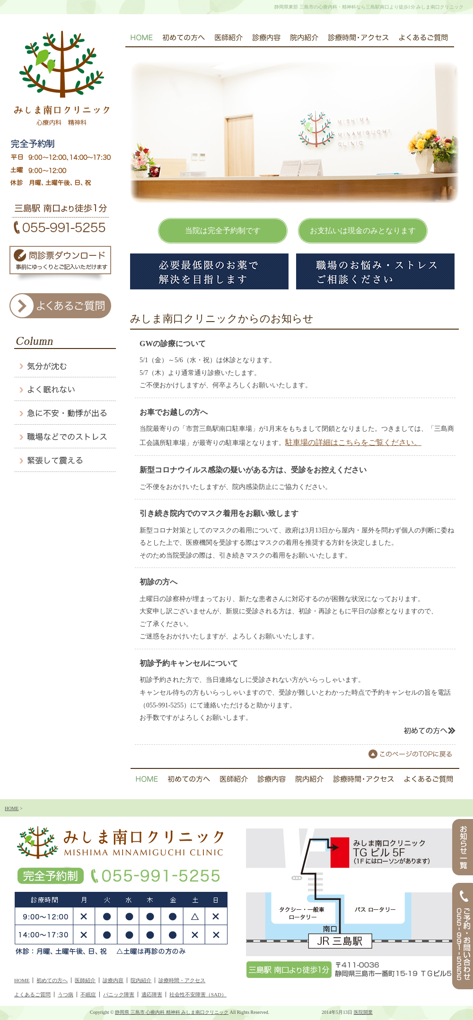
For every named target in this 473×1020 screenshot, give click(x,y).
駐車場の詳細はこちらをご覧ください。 (353, 442)
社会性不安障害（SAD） (198, 994)
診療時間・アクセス (181, 980)
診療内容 (113, 980)
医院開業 (363, 1012)
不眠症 (88, 994)
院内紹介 (141, 980)
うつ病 (65, 994)
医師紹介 (85, 980)
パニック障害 (118, 994)
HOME (11, 808)
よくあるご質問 (32, 994)
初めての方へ (52, 980)
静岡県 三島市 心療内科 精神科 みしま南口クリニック (171, 1012)
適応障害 (151, 994)
